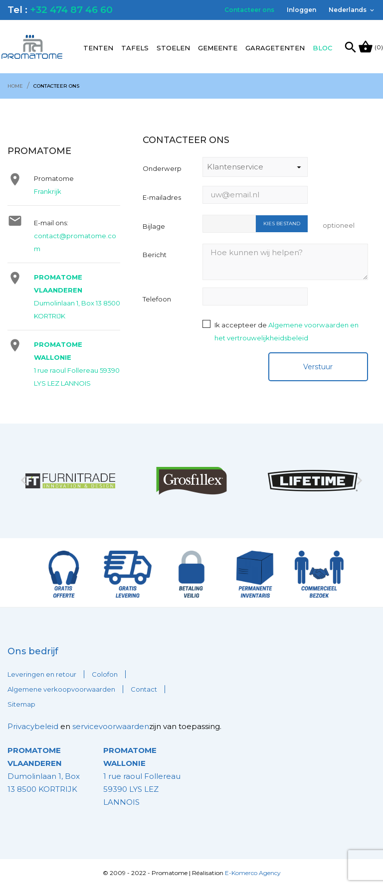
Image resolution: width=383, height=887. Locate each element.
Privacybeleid (32, 726)
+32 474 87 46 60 (71, 9)
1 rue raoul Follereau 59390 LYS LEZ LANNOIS (142, 776)
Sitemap (21, 704)
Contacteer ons (249, 9)
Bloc (322, 48)
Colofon (105, 674)
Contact (144, 689)
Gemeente (217, 48)
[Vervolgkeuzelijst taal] (352, 9)
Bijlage (154, 226)
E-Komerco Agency (253, 873)
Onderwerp (162, 168)
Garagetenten (275, 48)
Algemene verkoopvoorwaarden (61, 689)
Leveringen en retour (41, 674)
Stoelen (173, 48)
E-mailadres (162, 197)
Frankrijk (47, 191)
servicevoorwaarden (110, 726)
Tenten (98, 48)
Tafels (135, 48)
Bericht (155, 255)
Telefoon (157, 299)
